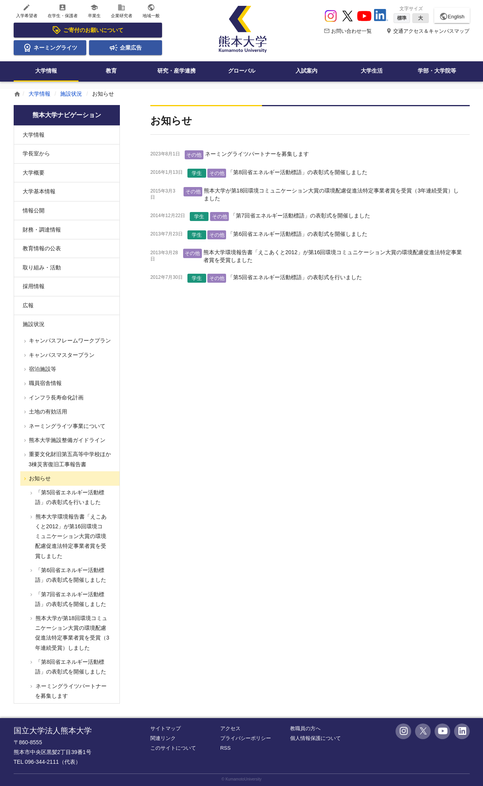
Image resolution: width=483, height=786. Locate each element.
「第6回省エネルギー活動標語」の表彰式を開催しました (297, 234)
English (452, 16)
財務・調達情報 (42, 229)
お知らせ (39, 478)
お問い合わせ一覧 (348, 31)
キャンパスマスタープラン (61, 355)
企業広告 (125, 47)
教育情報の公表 (42, 248)
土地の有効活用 (48, 411)
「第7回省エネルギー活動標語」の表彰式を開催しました (300, 215)
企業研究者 (122, 11)
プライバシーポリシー (245, 738)
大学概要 (34, 172)
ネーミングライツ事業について (67, 426)
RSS (225, 748)
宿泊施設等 (42, 369)
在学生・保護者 (62, 11)
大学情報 (46, 71)
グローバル (241, 71)
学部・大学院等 (437, 71)
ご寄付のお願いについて (87, 30)
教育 (111, 71)
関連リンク (163, 738)
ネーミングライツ (50, 47)
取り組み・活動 (42, 267)
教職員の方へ (305, 728)
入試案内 (306, 71)
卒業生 (94, 11)
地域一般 (151, 11)
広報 (28, 305)
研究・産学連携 (176, 71)
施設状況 (71, 94)
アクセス (230, 728)
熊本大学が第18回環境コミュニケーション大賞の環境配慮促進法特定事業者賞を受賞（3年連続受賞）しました (71, 633)
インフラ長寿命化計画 (56, 397)
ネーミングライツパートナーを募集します (257, 154)
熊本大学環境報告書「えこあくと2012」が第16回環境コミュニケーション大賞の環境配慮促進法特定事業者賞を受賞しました (70, 536)
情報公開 (34, 210)
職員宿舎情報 (45, 383)
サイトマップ (165, 728)
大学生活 (372, 71)
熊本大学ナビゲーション (66, 115)
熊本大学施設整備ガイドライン (67, 440)
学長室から (36, 153)
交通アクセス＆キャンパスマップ (428, 31)
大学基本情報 (39, 191)
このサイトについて (173, 748)
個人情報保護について (315, 738)
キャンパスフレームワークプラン (69, 340)
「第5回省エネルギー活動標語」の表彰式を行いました (295, 277)
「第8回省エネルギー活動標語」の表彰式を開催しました (297, 172)
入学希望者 (27, 11)
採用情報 (34, 286)
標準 (401, 18)
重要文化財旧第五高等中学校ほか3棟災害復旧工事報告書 (69, 459)
